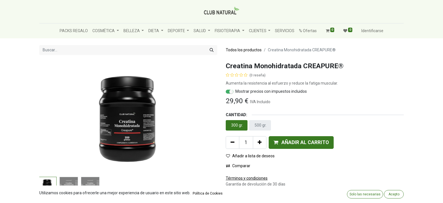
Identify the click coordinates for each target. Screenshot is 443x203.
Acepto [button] (393, 194)
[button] (301, 142)
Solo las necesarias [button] (365, 194)
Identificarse (372, 30)
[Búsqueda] (211, 50)
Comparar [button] (238, 166)
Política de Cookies (208, 193)
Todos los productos (244, 50)
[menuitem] (73, 31)
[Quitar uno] (232, 142)
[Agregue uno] (259, 142)
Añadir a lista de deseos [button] (250, 156)
